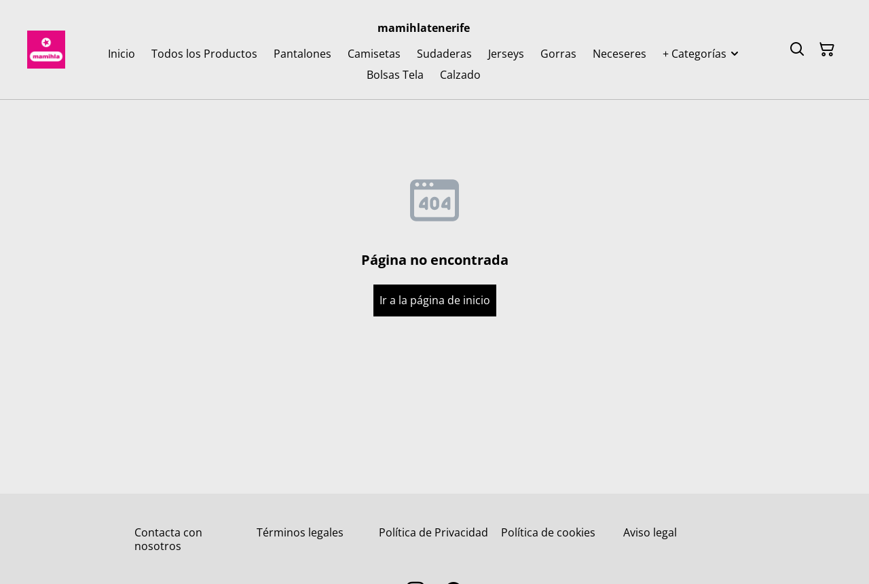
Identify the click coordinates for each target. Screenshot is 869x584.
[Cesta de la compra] (827, 50)
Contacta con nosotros (168, 539)
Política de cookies (548, 532)
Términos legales (300, 532)
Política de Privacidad (433, 532)
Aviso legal (650, 532)
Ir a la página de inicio (435, 300)
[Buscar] (797, 50)
